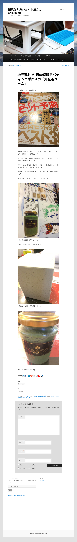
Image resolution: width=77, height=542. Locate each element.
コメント (21, 417)
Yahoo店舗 (37, 56)
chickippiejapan (55, 396)
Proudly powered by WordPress (38, 533)
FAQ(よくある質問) (26, 56)
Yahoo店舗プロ (47, 56)
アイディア (26, 396)
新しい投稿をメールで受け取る (27, 468)
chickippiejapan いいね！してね (16, 495)
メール (21, 451)
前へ (62, 65)
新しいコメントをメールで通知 (27, 465)
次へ (67, 65)
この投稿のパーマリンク (24, 397)
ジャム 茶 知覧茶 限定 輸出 (39, 396)
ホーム (10, 56)
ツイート (42, 480)
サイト (20, 460)
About (16, 56)
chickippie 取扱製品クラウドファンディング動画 (21, 60)
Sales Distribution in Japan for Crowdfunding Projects (51, 60)
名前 (21, 442)
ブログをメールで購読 (13, 478)
